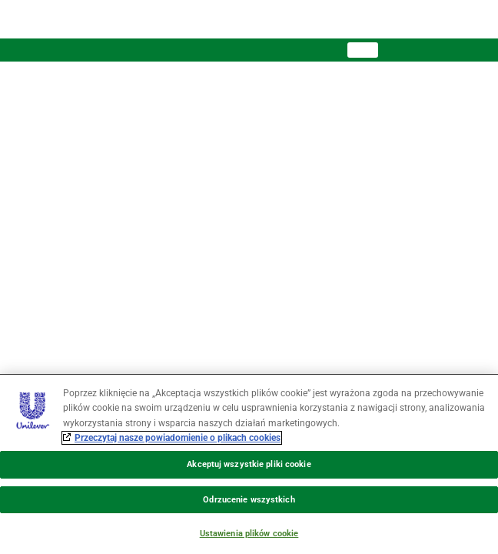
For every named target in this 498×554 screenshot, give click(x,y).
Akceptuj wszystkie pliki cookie (248, 464)
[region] (249, 464)
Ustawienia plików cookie (249, 534)
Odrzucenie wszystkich (248, 500)
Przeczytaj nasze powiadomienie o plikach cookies (178, 437)
